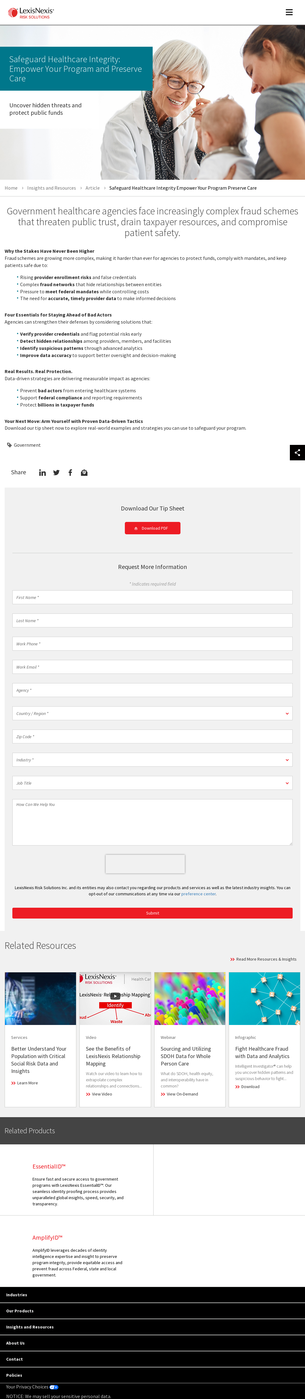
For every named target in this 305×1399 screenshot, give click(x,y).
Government (27, 445)
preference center (198, 894)
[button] (152, 713)
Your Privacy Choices (32, 1315)
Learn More (27, 1083)
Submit (152, 913)
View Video (102, 1094)
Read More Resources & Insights (266, 959)
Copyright (62, 1377)
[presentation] (145, 864)
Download (250, 1086)
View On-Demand (182, 1094)
